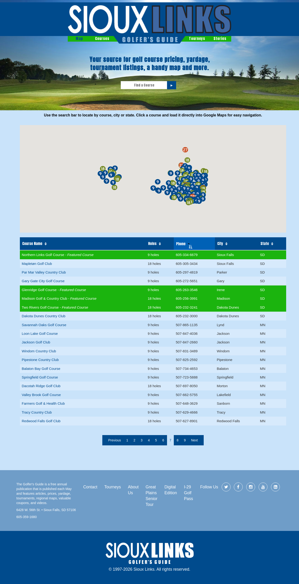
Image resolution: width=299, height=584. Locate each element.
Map (79, 38)
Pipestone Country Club (40, 360)
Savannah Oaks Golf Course (44, 325)
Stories (220, 38)
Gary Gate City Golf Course (43, 281)
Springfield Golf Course (40, 377)
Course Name (32, 243)
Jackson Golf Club (36, 342)
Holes (152, 243)
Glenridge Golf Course (39, 290)
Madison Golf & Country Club (45, 298)
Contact (90, 487)
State (264, 243)
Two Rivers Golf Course (41, 307)
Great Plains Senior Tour (151, 496)
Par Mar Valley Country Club (44, 272)
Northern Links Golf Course (43, 255)
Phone (180, 243)
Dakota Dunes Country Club (43, 316)
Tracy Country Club (37, 412)
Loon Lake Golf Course (40, 333)
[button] (171, 189)
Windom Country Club (39, 351)
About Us (133, 490)
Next (194, 440)
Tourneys (197, 38)
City (220, 243)
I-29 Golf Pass (188, 493)
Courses (102, 38)
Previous (114, 440)
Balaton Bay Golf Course (41, 369)
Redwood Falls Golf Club (41, 421)
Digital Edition (170, 490)
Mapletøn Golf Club (37, 264)
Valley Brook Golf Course (41, 395)
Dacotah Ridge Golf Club (41, 386)
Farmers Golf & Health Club (43, 403)
